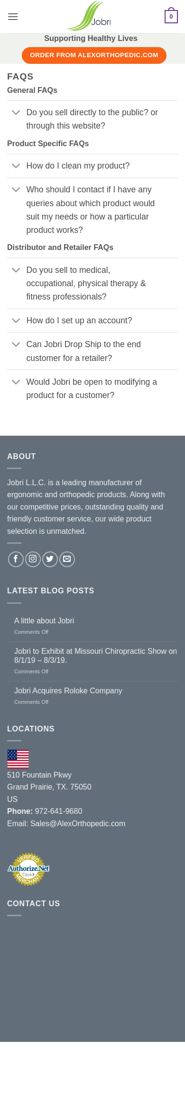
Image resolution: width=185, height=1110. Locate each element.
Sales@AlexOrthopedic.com (77, 824)
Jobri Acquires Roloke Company (68, 691)
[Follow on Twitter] (50, 559)
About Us (25, 1075)
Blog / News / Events (137, 1075)
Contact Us (51, 1083)
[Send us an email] (67, 559)
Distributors (71, 1075)
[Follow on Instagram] (33, 559)
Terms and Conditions (117, 1083)
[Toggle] (16, 113)
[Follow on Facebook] (16, 559)
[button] (12, 16)
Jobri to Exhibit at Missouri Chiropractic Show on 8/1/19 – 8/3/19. (95, 655)
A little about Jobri (44, 621)
